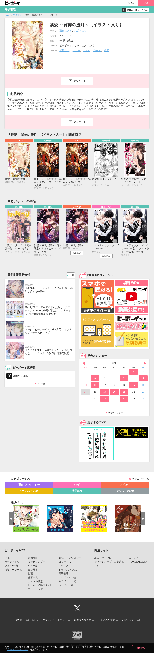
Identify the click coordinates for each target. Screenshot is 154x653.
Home (7, 15)
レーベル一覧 (66, 586)
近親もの (64, 50)
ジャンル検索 (35, 582)
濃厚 (106, 50)
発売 (131, 3)
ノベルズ (125, 485)
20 (114, 392)
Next (145, 364)
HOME (8, 558)
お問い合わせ (135, 620)
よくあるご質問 (109, 620)
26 (104, 399)
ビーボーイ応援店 (38, 586)
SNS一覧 (41, 384)
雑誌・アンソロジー (29, 485)
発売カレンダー (115, 413)
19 (104, 392)
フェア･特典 (11, 566)
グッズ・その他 (125, 491)
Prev (83, 364)
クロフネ (99, 566)
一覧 (71, 275)
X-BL (132, 558)
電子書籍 (17, 15)
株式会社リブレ (103, 558)
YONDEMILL (136, 562)
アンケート (80, 81)
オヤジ (86, 50)
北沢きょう (80, 30)
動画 (30, 574)
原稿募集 (33, 570)
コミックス (77, 485)
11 (95, 386)
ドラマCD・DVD (28, 491)
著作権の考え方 (83, 620)
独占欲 (97, 50)
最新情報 (33, 558)
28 (124, 399)
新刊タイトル (12, 562)
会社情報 (27, 620)
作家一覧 (33, 578)
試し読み (77, 253)
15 (133, 386)
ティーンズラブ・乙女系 (107, 562)
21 (124, 392)
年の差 (76, 50)
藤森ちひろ (65, 30)
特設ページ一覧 (13, 570)
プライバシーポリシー (17, 649)
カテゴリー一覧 (140, 479)
